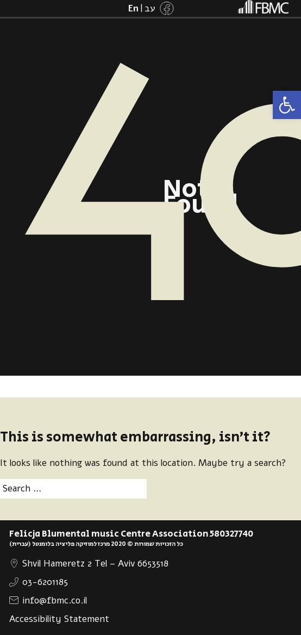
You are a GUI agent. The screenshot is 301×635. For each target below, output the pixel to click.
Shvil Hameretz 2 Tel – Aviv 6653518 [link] (95, 563)
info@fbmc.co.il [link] (54, 600)
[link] (287, 105)
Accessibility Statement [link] (59, 619)
